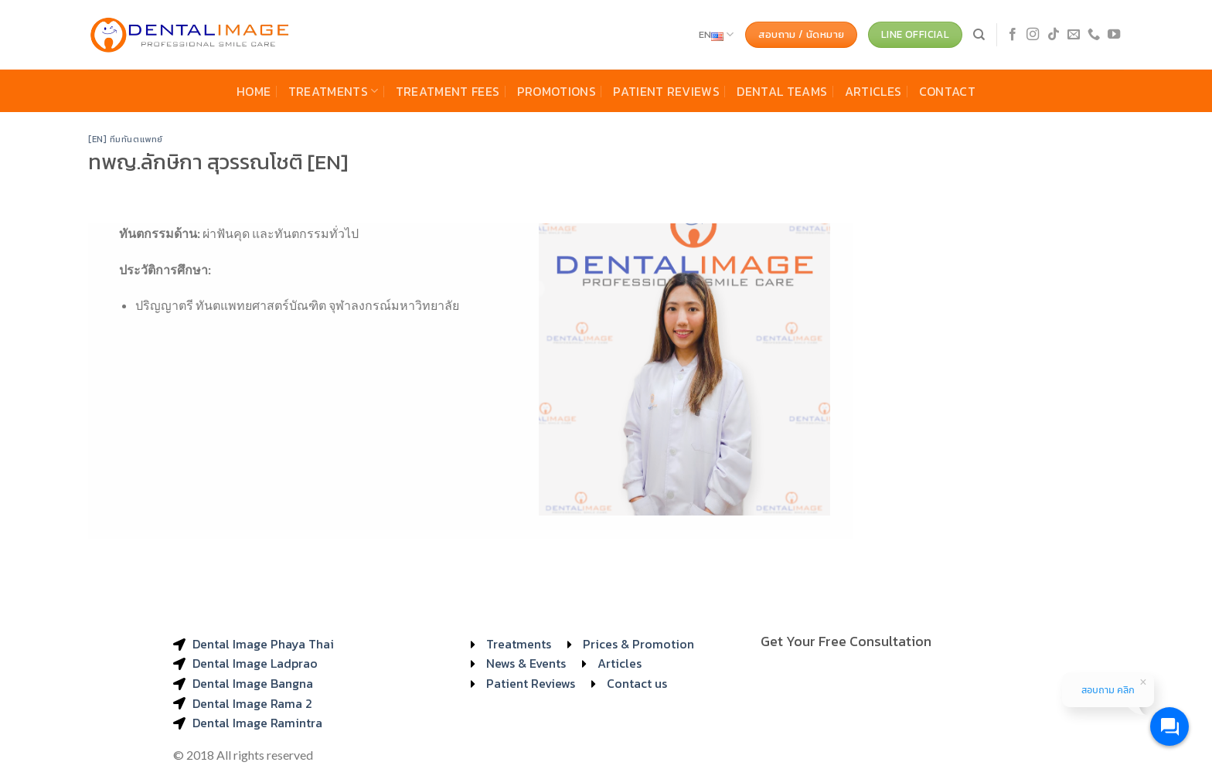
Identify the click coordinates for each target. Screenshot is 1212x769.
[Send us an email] (1073, 35)
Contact (947, 91)
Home (254, 91)
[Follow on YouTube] (1114, 35)
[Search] (979, 34)
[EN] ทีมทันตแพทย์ (125, 139)
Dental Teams (782, 91)
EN (716, 35)
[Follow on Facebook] (1012, 35)
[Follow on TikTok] (1053, 35)
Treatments (333, 91)
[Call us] (1094, 35)
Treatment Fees (447, 91)
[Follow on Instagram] (1032, 35)
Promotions (556, 91)
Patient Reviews (666, 91)
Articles (873, 91)
